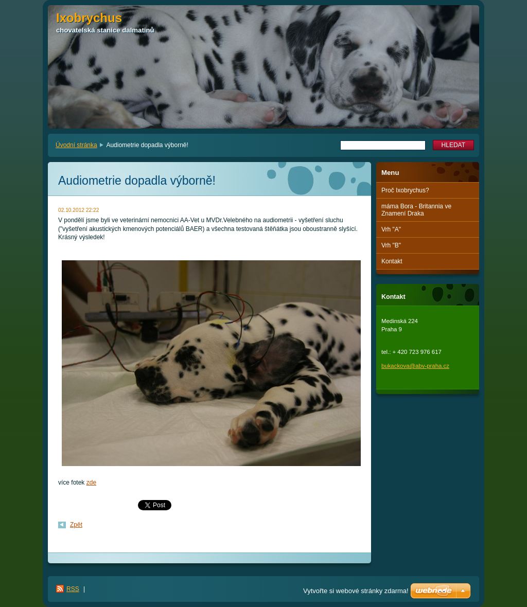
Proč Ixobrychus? (405, 190)
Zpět (76, 524)
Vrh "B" (391, 245)
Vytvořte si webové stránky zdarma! (356, 591)
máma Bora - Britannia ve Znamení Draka (416, 210)
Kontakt (391, 261)
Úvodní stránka (76, 145)
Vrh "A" (391, 229)
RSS (72, 589)
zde (91, 482)
